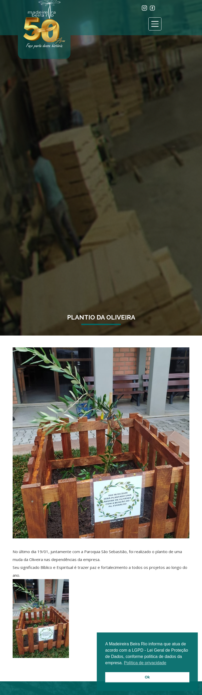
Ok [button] (147, 677)
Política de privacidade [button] (145, 663)
